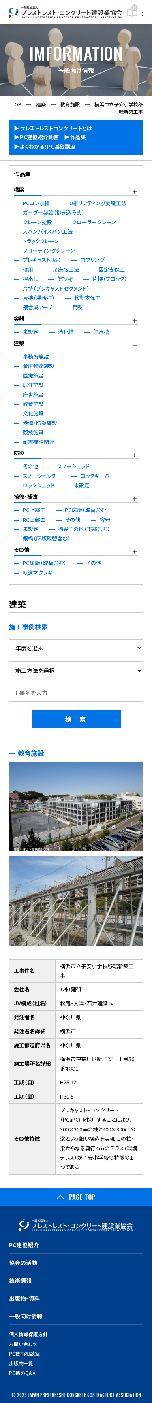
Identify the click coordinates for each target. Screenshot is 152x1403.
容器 (19, 318)
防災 (19, 453)
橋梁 (19, 189)
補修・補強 (26, 496)
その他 (21, 549)
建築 (19, 343)
